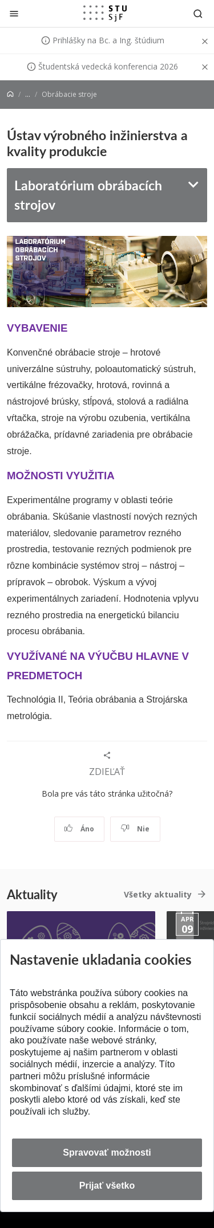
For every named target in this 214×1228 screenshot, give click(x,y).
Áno (79, 829)
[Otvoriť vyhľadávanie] (198, 13)
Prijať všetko (107, 1185)
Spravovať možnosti (107, 1152)
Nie (135, 829)
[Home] (10, 94)
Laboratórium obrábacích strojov (88, 195)
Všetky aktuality (158, 894)
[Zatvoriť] (14, 13)
